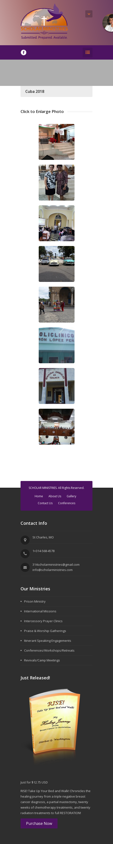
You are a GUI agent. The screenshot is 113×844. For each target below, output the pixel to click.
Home (39, 496)
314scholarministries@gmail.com (56, 564)
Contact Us (45, 503)
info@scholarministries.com (52, 570)
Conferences (66, 503)
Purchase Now (39, 823)
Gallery (71, 496)
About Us (54, 496)
